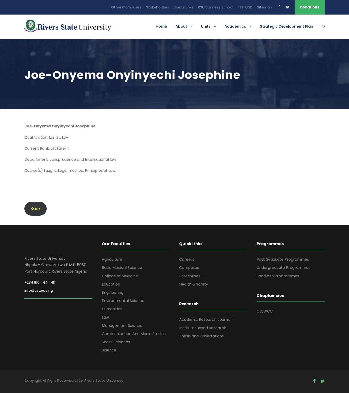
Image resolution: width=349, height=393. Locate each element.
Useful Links (183, 7)
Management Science (122, 325)
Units (206, 26)
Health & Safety (193, 284)
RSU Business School (215, 7)
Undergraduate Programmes (283, 267)
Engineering (112, 292)
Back (35, 208)
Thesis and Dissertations (201, 336)
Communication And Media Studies (134, 333)
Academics (235, 26)
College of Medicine (120, 276)
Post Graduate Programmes (283, 259)
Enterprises (189, 276)
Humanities (112, 309)
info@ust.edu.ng (38, 290)
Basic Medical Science (122, 267)
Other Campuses (126, 7)
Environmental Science (123, 300)
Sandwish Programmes (278, 276)
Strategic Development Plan (286, 26)
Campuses (189, 267)
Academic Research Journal (205, 319)
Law (105, 317)
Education (111, 284)
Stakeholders (157, 7)
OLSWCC (265, 311)
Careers (186, 259)
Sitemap (264, 7)
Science (109, 350)
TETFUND (245, 7)
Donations (309, 7)
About (181, 26)
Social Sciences (116, 342)
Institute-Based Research (202, 328)
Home (161, 26)
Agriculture (112, 259)
